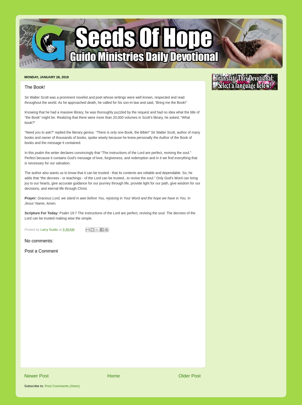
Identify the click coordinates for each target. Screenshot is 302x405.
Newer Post (36, 375)
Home (113, 375)
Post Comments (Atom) (62, 386)
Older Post (190, 375)
